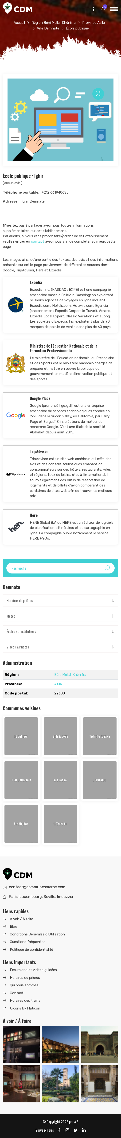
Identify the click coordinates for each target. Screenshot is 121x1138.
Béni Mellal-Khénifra (70, 675)
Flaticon (33, 1008)
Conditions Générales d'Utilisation (37, 934)
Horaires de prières (20, 600)
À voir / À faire (21, 919)
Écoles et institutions (21, 631)
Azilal (58, 684)
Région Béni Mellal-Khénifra (53, 23)
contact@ (37, 887)
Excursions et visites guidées (33, 970)
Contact (16, 993)
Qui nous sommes (24, 985)
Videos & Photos (18, 646)
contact (37, 241)
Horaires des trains (25, 1000)
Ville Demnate (48, 28)
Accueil (19, 23)
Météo (11, 616)
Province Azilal (93, 23)
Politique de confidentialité (31, 949)
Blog (13, 926)
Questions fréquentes (27, 942)
